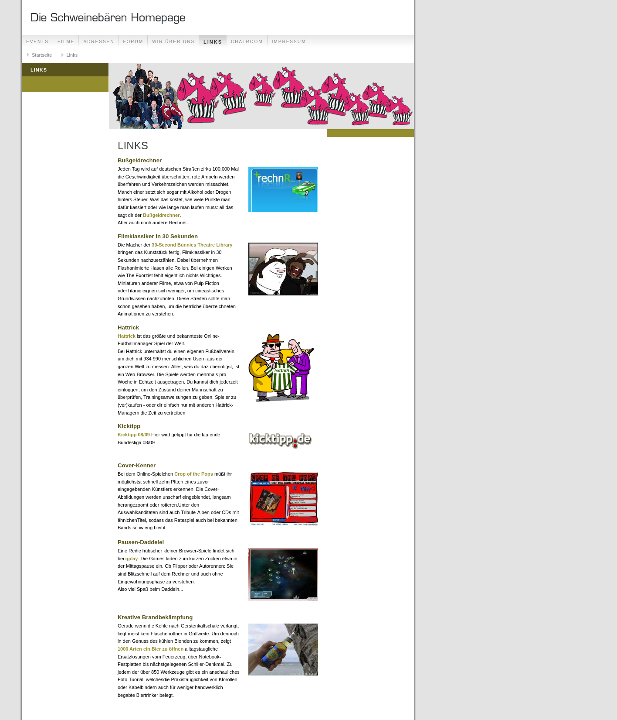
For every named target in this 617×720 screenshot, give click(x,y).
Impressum (289, 41)
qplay (131, 558)
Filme (66, 41)
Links (212, 42)
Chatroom (247, 41)
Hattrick (127, 336)
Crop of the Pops (193, 474)
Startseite (42, 55)
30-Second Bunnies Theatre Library (192, 244)
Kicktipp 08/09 (134, 434)
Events (37, 41)
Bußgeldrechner (161, 215)
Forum (133, 41)
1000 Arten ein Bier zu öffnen (150, 648)
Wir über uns (173, 41)
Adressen (98, 41)
